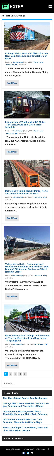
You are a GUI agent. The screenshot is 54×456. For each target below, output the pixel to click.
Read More (12, 83)
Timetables (38, 197)
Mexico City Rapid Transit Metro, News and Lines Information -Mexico (26, 192)
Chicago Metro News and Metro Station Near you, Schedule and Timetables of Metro (26, 55)
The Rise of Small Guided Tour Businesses (25, 398)
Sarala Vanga (18, 62)
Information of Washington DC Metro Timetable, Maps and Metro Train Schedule (25, 124)
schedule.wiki (26, 449)
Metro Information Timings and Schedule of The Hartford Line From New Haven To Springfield (27, 338)
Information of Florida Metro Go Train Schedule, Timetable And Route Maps (22, 420)
